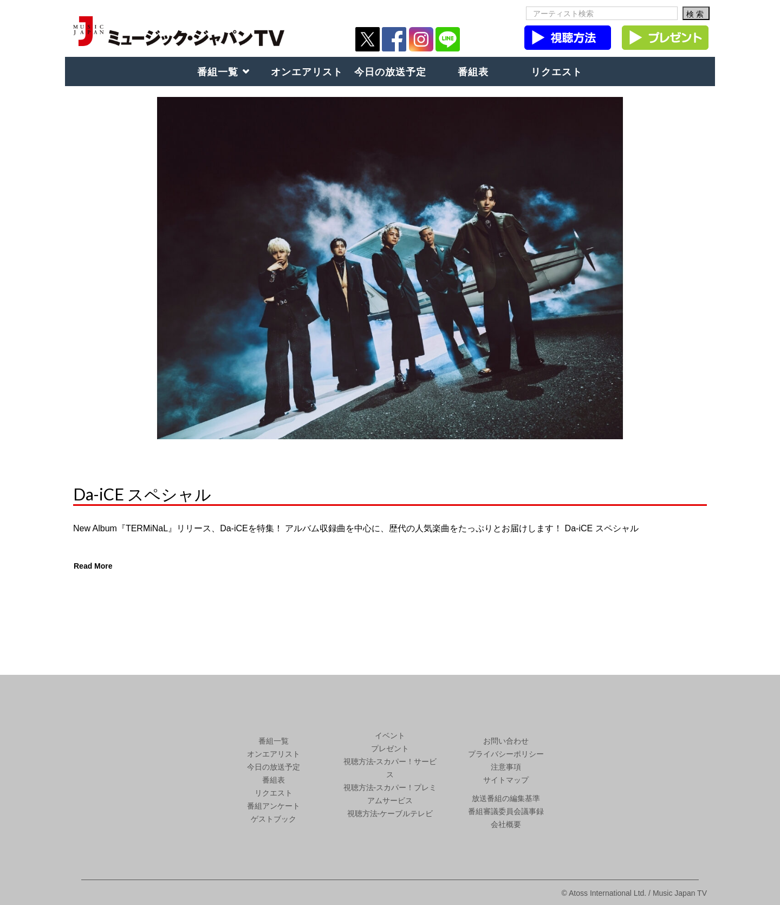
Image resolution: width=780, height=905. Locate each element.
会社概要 (506, 824)
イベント (390, 735)
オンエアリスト (307, 71)
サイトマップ (506, 780)
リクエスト (556, 71)
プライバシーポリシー (506, 754)
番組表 (473, 71)
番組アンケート (273, 806)
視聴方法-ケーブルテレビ (390, 813)
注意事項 (506, 767)
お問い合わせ (506, 741)
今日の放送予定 (390, 71)
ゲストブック (273, 819)
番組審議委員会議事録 (506, 811)
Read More (93, 566)
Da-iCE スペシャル (142, 494)
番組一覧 (217, 71)
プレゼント (390, 748)
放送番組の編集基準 (506, 798)
